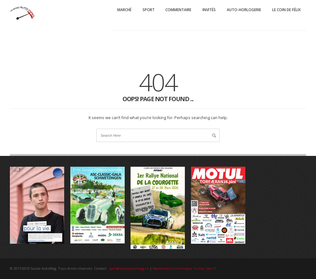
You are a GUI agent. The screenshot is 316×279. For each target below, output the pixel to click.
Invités (209, 9)
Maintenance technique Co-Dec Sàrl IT (184, 268)
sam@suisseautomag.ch (129, 268)
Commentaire (178, 9)
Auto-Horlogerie (244, 9)
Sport (149, 9)
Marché (124, 9)
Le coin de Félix (286, 9)
